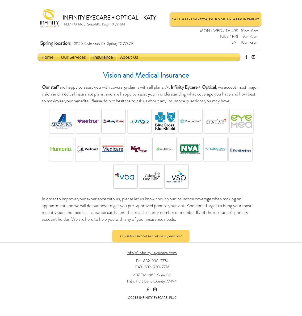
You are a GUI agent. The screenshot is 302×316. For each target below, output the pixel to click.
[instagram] (253, 57)
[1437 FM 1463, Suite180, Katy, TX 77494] (94, 24)
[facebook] (246, 57)
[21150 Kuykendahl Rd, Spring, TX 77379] (103, 43)
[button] (129, 57)
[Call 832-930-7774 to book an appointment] (215, 19)
